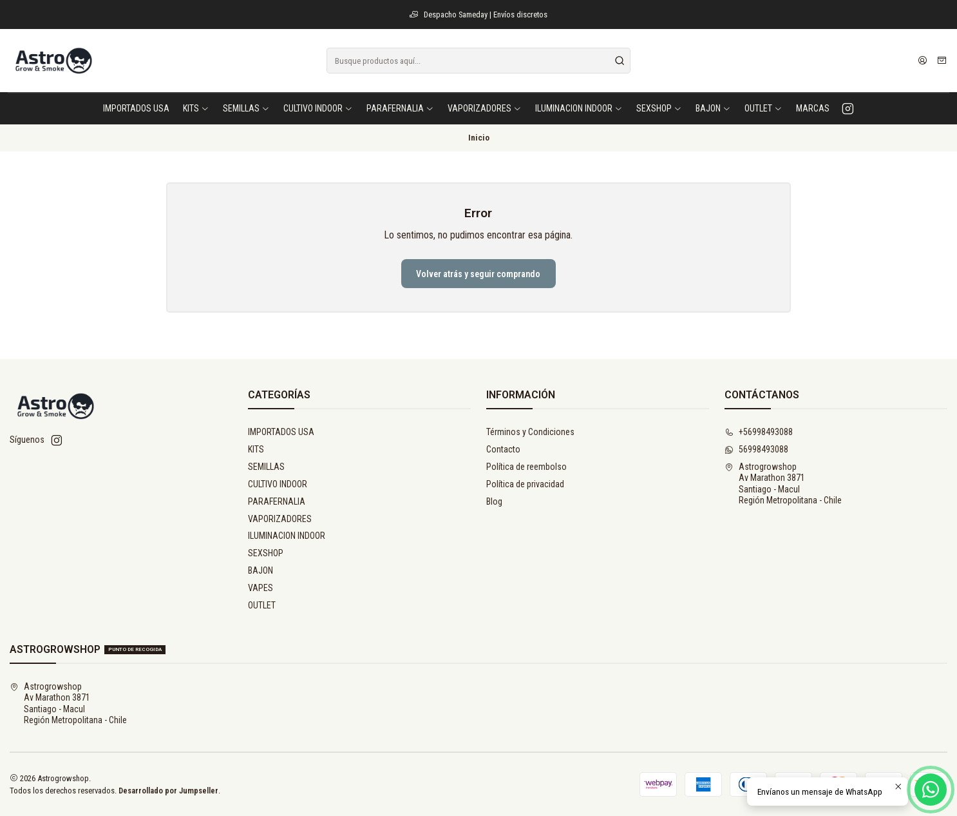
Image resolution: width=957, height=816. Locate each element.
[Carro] (941, 61)
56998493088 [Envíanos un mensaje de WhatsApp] (756, 449)
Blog (494, 501)
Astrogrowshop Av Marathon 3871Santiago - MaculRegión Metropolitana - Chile (783, 483)
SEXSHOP (265, 553)
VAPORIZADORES (280, 519)
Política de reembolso (526, 466)
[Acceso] (922, 61)
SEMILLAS (266, 466)
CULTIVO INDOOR (277, 484)
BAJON (260, 570)
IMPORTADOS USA (281, 432)
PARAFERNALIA (276, 501)
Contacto (503, 449)
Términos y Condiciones (530, 432)
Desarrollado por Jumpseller (168, 790)
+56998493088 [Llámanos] (759, 432)
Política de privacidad (525, 484)
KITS (256, 449)
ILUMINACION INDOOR (286, 535)
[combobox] (478, 60)
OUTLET (262, 605)
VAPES (260, 588)
